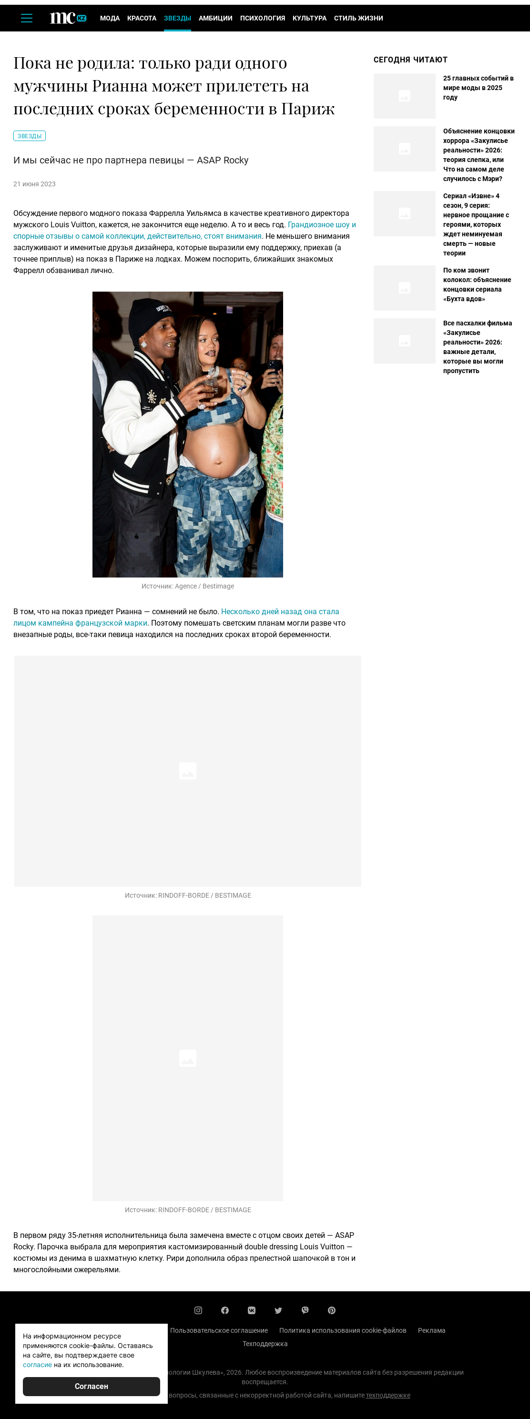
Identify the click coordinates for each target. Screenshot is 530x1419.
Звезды (177, 18)
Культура (309, 18)
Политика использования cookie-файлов (343, 1330)
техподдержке (388, 1395)
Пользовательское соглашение (219, 1330)
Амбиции (216, 18)
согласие (37, 1364)
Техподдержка (265, 1344)
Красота (141, 18)
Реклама (432, 1330)
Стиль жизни (358, 18)
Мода (110, 18)
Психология (262, 18)
